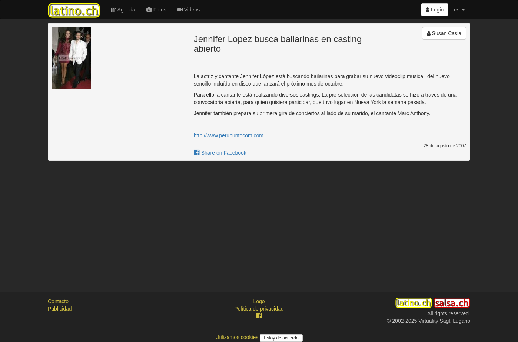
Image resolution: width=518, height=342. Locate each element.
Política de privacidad (258, 309)
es (459, 10)
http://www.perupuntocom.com (228, 135)
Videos (188, 10)
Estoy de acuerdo (281, 338)
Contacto (58, 301)
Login (435, 10)
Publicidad (60, 309)
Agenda (123, 10)
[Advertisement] (259, 220)
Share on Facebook (220, 153)
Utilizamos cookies (237, 337)
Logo (259, 301)
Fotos (156, 10)
